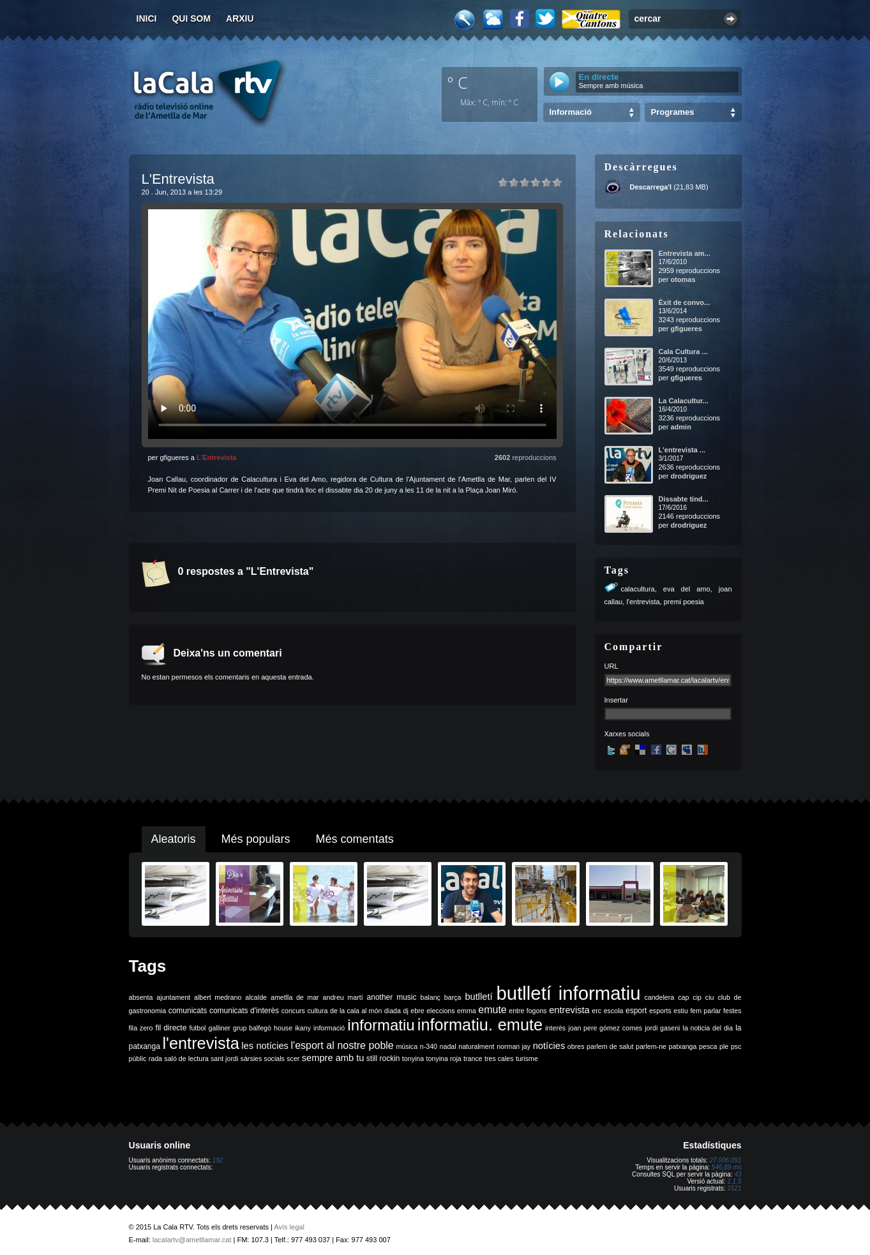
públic (138, 1058)
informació (329, 1028)
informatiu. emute (480, 1025)
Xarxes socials (627, 734)
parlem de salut (610, 1046)
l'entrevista (642, 601)
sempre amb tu (333, 1058)
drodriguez (688, 476)
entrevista (569, 1010)
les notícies (265, 1046)
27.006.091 (725, 1160)
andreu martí (343, 997)
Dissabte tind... (684, 499)
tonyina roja (443, 1058)
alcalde (256, 997)
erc (596, 1010)
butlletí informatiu (569, 993)
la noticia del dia (708, 1028)
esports (660, 1010)
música (406, 1046)
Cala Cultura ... (683, 351)
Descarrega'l (651, 187)
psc (736, 1046)
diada (392, 1010)
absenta (141, 997)
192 (218, 1160)
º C (457, 82)
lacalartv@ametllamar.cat (192, 1240)
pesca (708, 1046)
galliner (219, 1028)
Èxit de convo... (684, 302)
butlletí (478, 996)
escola (614, 1010)
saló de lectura (186, 1058)
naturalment (476, 1046)
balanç (430, 997)
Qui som (191, 18)
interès (555, 1028)
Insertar (616, 700)
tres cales (499, 1058)
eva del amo (686, 589)
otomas (682, 279)
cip (697, 997)
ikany (303, 1028)
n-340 (428, 1046)
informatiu (380, 1025)
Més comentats (355, 839)
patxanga (683, 1046)
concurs (293, 1010)
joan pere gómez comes (605, 1028)
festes (732, 1010)
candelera (659, 997)
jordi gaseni (662, 1028)
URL (611, 666)
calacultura (638, 589)
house (283, 1028)
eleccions (440, 1010)
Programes (672, 112)
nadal (448, 1046)
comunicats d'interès (244, 1010)
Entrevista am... (684, 253)
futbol (197, 1028)
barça (452, 997)
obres (576, 1046)
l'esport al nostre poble (342, 1045)
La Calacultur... (684, 401)
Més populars (255, 839)
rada (155, 1058)
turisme (527, 1058)
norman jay (513, 1046)
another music (392, 997)
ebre (417, 1010)
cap (683, 997)
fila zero (141, 1028)
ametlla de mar (295, 997)
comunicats (188, 1010)
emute (492, 1009)
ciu (709, 997)
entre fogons (527, 1010)
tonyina (413, 1058)
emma (466, 1010)
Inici (147, 18)
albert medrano (217, 997)
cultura (317, 1010)
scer (293, 1058)
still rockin (383, 1058)
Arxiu (240, 18)
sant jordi (224, 1058)
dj (405, 1010)
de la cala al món (356, 1010)
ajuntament (173, 997)
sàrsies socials (263, 1058)
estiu (680, 1010)
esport (636, 1010)
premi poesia (684, 601)
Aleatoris (173, 839)
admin (680, 427)
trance (473, 1058)
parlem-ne (651, 1046)
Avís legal (289, 1227)
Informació (571, 112)
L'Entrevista (217, 457)
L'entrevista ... (682, 450)
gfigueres (686, 328)
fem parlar (705, 1010)
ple (723, 1046)
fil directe (171, 1027)
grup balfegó (252, 1028)
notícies (549, 1046)
